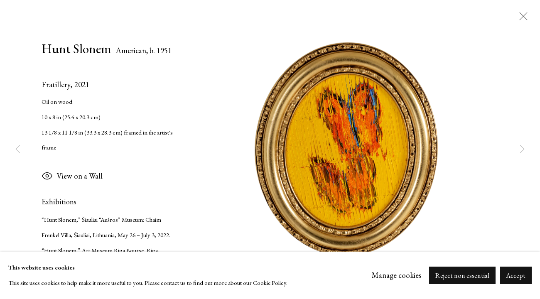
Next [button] (522, 149)
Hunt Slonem (76, 48)
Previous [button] (18, 149)
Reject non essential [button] (462, 275)
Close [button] (521, 18)
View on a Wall (72, 177)
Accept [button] (515, 275)
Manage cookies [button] (396, 275)
